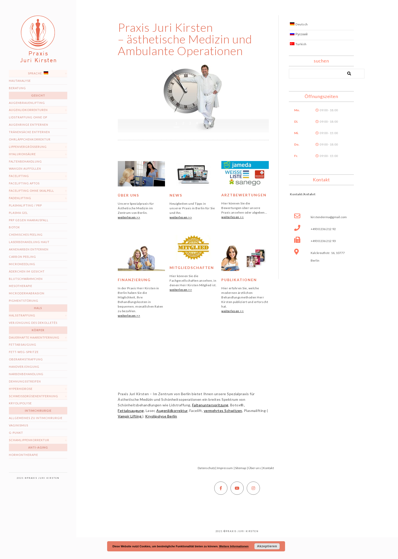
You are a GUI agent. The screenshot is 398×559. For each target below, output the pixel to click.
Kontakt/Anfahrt (303, 194)
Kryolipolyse (20, 403)
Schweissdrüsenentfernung (33, 396)
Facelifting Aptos (24, 183)
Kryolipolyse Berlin (161, 416)
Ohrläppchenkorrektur (30, 139)
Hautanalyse (20, 80)
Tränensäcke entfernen (29, 132)
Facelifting (19, 176)
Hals (38, 308)
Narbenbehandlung (26, 374)
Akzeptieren (267, 546)
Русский (299, 34)
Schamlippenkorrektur (29, 440)
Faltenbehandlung (25, 161)
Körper (38, 330)
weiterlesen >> (129, 217)
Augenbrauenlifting (27, 102)
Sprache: (38, 73)
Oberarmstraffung (26, 359)
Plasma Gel (18, 212)
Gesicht (38, 95)
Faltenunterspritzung (210, 405)
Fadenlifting (20, 198)
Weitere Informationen (233, 546)
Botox (14, 227)
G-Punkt (16, 432)
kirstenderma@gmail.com (329, 217)
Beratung (17, 88)
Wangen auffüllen (25, 168)
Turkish (298, 44)
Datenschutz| (207, 468)
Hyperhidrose (20, 388)
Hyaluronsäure (22, 154)
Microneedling (22, 264)
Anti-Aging (38, 447)
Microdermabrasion (26, 293)
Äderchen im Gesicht (27, 271)
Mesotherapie (20, 286)
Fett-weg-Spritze (24, 352)
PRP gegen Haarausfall (28, 220)
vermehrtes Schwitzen (223, 410)
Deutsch (299, 24)
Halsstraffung (22, 315)
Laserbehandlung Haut (29, 242)
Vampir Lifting (130, 416)
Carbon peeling (22, 256)
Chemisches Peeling (26, 234)
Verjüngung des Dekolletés (33, 322)
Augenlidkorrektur (172, 410)
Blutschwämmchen (26, 278)
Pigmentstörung (23, 300)
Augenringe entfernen (28, 124)
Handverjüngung (24, 366)
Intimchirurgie (38, 410)
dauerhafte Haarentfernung (34, 337)
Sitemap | (241, 468)
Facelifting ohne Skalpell (31, 190)
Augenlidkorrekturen (28, 109)
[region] (193, 95)
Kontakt (268, 468)
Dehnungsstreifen (25, 381)
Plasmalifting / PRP (25, 205)
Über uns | (255, 468)
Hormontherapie (23, 454)
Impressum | (226, 468)
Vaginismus (18, 425)
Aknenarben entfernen (28, 249)
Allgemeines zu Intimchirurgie (35, 418)
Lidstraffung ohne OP (28, 117)
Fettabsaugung (22, 344)
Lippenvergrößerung (28, 146)
